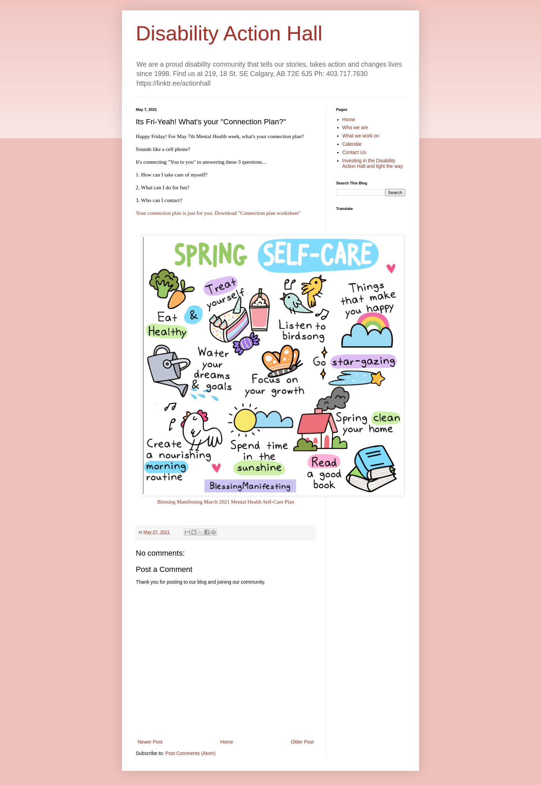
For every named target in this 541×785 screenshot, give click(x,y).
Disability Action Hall (229, 33)
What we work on (360, 135)
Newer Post (149, 742)
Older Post (302, 742)
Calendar (352, 144)
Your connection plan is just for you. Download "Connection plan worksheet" (219, 213)
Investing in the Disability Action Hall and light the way (372, 163)
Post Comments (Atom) (190, 753)
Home (226, 742)
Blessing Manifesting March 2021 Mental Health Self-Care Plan (225, 502)
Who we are (355, 127)
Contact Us (354, 152)
